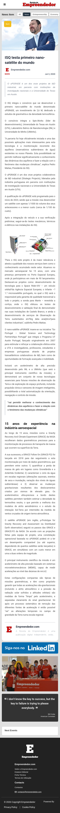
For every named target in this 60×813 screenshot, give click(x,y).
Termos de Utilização (23, 778)
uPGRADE (12, 175)
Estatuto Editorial (21, 772)
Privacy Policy (10, 807)
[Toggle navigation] (4, 4)
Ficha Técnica (20, 775)
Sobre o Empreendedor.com (26, 769)
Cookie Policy (28, 807)
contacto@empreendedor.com (29, 792)
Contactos (19, 787)
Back (8, 24)
